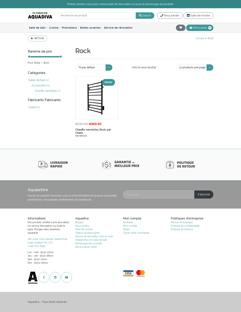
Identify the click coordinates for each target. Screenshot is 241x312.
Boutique (128, 222)
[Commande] (93, 67)
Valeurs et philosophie (87, 232)
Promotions (69, 27)
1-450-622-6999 (36, 246)
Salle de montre (198, 15)
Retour (37, 38)
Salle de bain (37, 27)
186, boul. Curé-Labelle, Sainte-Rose (47, 239)
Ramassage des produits (88, 243)
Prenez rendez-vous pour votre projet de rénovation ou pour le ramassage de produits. (120, 4)
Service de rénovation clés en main (94, 236)
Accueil (200, 38)
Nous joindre (169, 15)
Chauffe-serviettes (48, 90)
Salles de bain (38, 80)
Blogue (79, 222)
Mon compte (130, 225)
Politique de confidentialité (185, 225)
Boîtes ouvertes (90, 27)
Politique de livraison (182, 229)
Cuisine (54, 27)
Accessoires (40, 85)
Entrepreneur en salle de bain (91, 240)
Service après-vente (86, 247)
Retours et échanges (182, 222)
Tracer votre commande (136, 232)
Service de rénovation (118, 27)
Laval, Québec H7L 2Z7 (40, 242)
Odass (34, 107)
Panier (126, 229)
